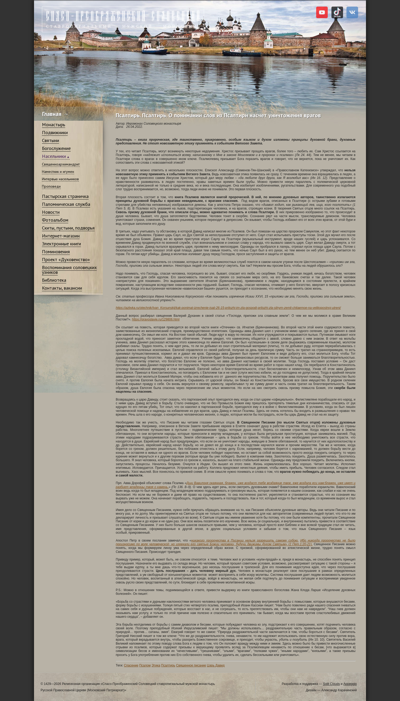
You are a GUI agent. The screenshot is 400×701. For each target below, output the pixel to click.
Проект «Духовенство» (66, 259)
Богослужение (56, 148)
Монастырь (53, 124)
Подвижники (55, 132)
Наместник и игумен (58, 171)
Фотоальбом (55, 220)
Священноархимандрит (61, 164)
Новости (51, 212)
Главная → (55, 114)
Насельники (54, 156)
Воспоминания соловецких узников (69, 269)
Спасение (131, 665)
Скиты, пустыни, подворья (68, 228)
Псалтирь (168, 665)
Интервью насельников (60, 179)
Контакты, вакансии (62, 288)
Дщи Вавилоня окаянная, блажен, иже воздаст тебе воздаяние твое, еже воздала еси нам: (255, 483)
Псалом (145, 665)
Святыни (50, 140)
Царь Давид (216, 665)
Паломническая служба (66, 204)
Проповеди (51, 186)
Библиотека (54, 280)
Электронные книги (61, 244)
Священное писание (191, 665)
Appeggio (350, 684)
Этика (156, 665)
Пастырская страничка (65, 196)
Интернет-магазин (61, 236)
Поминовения (56, 252)
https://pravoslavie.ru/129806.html (156, 319)
